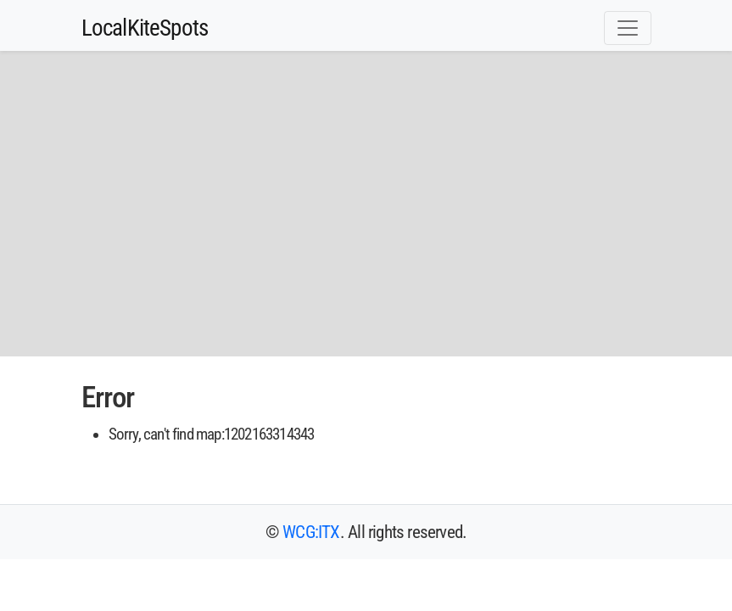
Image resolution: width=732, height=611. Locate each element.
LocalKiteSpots (145, 28)
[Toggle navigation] (627, 28)
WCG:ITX (310, 531)
